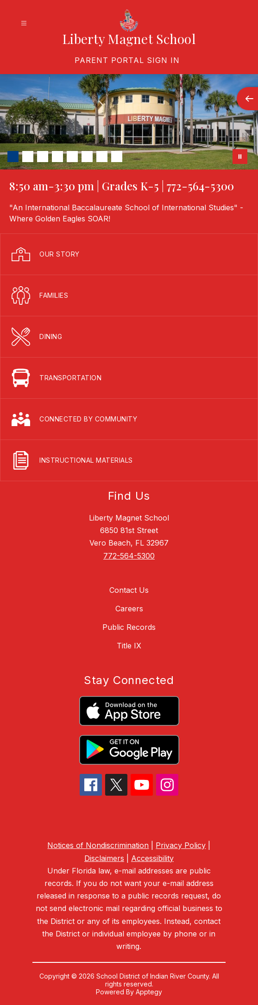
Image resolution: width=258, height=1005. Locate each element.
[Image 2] (27, 156)
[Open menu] (24, 23)
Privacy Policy (181, 845)
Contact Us (129, 590)
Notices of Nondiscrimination (98, 845)
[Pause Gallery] (240, 156)
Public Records (129, 627)
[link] (127, 60)
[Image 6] (87, 156)
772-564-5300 (129, 555)
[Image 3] (42, 156)
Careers (129, 608)
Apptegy (149, 992)
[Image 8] (116, 156)
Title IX (129, 645)
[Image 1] (13, 156)
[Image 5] (72, 156)
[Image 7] (101, 156)
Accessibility (152, 858)
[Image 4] (57, 156)
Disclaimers (104, 858)
